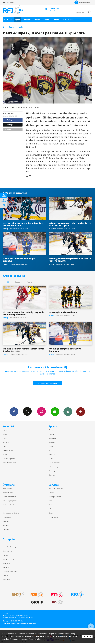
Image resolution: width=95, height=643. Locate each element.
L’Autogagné (7, 517)
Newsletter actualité (9, 462)
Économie (6, 442)
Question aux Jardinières (11, 513)
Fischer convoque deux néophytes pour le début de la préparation (23, 313)
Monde (5, 438)
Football (51, 430)
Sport (17, 19)
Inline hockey (53, 467)
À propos (6, 543)
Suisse (5, 434)
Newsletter (6, 579)
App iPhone (67, 411)
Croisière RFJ (66, 19)
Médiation (6, 567)
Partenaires (6, 563)
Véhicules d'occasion (56, 488)
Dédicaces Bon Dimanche (11, 505)
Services (55, 19)
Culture (5, 446)
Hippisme (52, 454)
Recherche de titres (9, 496)
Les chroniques (8, 492)
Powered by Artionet (9, 623)
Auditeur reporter (9, 458)
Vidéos (46, 19)
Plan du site (29, 617)
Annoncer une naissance (11, 509)
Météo (51, 501)
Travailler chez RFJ (8, 559)
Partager (8, 120)
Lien (7, 129)
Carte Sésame (7, 551)
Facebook (14, 411)
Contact (5, 575)
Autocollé (6, 521)
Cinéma (51, 492)
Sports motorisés (54, 462)
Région (5, 430)
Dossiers (5, 454)
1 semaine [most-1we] (18, 282)
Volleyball (52, 442)
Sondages (6, 525)
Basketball (52, 438)
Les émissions (7, 488)
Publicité (5, 555)
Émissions (27, 19)
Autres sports (53, 471)
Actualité (8, 19)
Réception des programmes (12, 547)
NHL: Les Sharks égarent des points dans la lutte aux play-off (23, 224)
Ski (50, 450)
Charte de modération (10, 571)
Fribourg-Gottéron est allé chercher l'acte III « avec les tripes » (70, 224)
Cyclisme (52, 446)
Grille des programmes (10, 501)
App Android (80, 411)
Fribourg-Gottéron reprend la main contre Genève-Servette (70, 259)
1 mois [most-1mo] (29, 282)
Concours (6, 529)
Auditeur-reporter (82, 2)
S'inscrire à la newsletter (47, 383)
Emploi (51, 513)
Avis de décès (53, 517)
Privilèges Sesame (55, 496)
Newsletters (55, 411)
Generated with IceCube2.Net (26, 623)
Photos (37, 19)
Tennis (51, 458)
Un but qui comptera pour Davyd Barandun (19, 259)
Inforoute (52, 509)
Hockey (21, 27)
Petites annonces (54, 505)
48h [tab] (8, 282)
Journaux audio (8, 450)
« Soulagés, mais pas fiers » (63, 312)
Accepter (87, 636)
